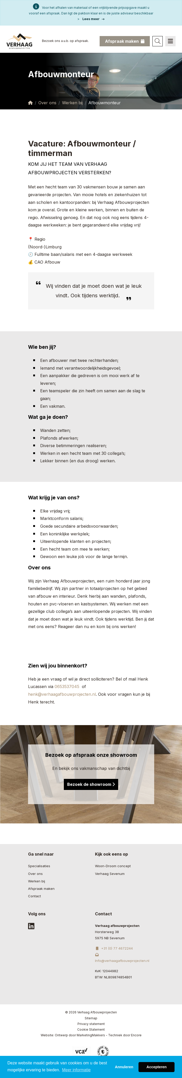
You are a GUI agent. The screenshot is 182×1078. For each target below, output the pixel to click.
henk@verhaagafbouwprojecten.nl (62, 694)
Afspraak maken (41, 888)
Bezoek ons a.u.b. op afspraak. (65, 41)
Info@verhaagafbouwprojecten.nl (122, 958)
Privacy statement (91, 1024)
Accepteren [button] (156, 1070)
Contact (34, 896)
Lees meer (93, 19)
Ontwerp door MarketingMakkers (80, 1035)
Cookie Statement (91, 1029)
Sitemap (91, 1018)
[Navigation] (170, 41)
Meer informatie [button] (76, 1073)
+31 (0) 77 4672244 (114, 948)
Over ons (47, 102)
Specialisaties (39, 866)
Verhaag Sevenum (110, 874)
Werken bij (72, 102)
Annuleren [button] (124, 1070)
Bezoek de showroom (91, 784)
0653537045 (68, 686)
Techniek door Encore (125, 1035)
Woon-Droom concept (113, 866)
